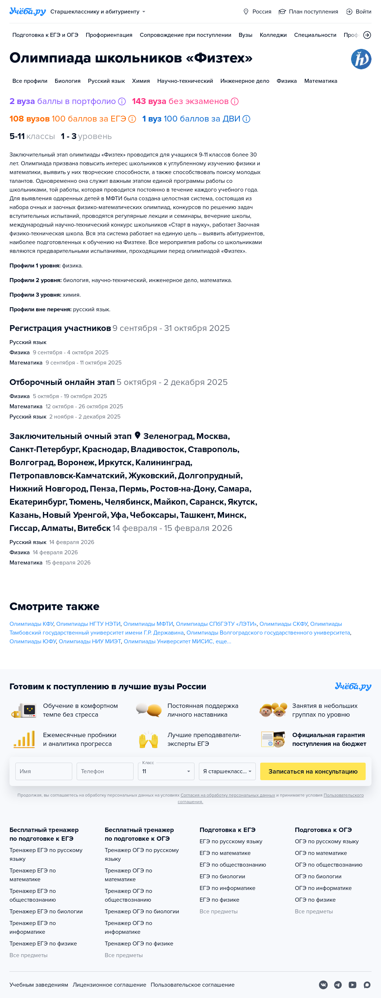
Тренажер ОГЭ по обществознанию (128, 895)
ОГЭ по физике (315, 899)
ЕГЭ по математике (225, 853)
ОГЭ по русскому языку (327, 841)
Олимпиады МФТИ (148, 624)
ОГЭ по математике (321, 853)
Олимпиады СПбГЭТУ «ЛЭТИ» (216, 624)
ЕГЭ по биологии (222, 876)
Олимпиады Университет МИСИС (168, 641)
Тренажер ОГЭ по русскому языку (142, 855)
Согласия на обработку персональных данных (228, 795)
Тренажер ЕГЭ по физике (43, 943)
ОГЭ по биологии (318, 876)
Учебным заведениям (38, 985)
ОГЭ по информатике (323, 888)
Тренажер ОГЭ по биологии (142, 911)
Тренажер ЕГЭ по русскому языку (45, 855)
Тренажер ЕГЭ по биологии (46, 911)
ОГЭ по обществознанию (328, 864)
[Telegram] (338, 984)
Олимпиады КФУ (31, 624)
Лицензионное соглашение (109, 985)
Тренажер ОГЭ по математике (128, 875)
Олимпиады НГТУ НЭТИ (88, 624)
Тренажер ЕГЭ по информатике (32, 928)
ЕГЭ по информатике (227, 888)
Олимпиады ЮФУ (32, 641)
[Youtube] (352, 984)
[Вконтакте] (323, 984)
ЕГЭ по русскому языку (231, 841)
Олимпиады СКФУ (283, 624)
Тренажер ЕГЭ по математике (32, 875)
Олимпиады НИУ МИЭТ (90, 641)
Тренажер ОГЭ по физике (139, 943)
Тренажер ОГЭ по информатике (128, 928)
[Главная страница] (27, 11)
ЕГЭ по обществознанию (233, 864)
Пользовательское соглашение (193, 985)
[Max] (367, 984)
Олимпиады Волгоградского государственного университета (268, 632)
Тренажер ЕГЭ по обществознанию (32, 895)
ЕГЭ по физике (219, 899)
